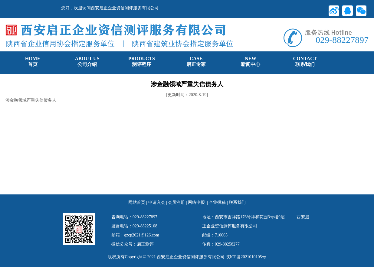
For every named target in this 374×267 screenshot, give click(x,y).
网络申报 (196, 202)
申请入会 (156, 202)
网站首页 (136, 202)
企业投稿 (217, 202)
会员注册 (176, 202)
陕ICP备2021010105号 (246, 257)
